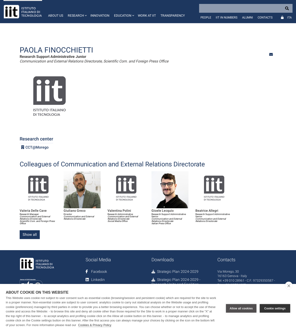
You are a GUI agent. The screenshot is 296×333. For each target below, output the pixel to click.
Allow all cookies (241, 308)
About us (55, 15)
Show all (30, 234)
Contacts (265, 17)
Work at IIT (147, 15)
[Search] (246, 8)
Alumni (247, 17)
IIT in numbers (226, 17)
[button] (76, 11)
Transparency (172, 15)
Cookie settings (275, 308)
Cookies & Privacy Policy (94, 325)
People (205, 17)
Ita (289, 17)
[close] (289, 285)
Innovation (99, 15)
